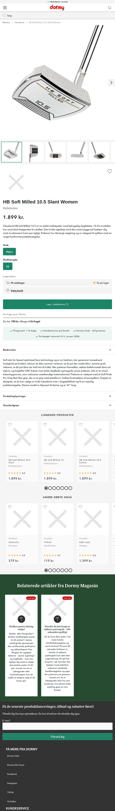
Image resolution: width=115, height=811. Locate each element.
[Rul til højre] (111, 82)
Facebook (12, 773)
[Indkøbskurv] (109, 7)
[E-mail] (57, 726)
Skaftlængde (10, 259)
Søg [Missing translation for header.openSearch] (7, 15)
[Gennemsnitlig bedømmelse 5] (14, 473)
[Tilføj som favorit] (109, 171)
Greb (6, 245)
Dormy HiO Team (15, 764)
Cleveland (19, 22)
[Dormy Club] (100, 7)
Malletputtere (10, 207)
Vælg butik (14, 290)
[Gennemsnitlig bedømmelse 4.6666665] (50, 555)
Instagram (12, 782)
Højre (9, 251)
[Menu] (5, 7)
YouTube (11, 801)
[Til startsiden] (57, 8)
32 (7, 266)
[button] (49, 487)
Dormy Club (13, 755)
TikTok (10, 792)
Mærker (6, 22)
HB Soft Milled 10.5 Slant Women (45, 22)
